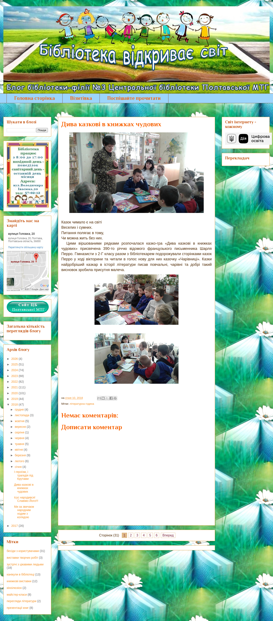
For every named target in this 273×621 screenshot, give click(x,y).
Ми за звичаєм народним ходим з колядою (24, 512)
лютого (20, 461)
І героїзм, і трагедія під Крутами (23, 475)
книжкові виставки (19, 581)
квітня (19, 449)
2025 (15, 364)
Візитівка (81, 98)
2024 (15, 370)
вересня (21, 426)
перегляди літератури (21, 601)
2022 (15, 381)
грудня (20, 409)
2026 (15, 358)
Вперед (168, 535)
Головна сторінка (34, 98)
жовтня (20, 421)
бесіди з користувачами (23, 551)
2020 (15, 393)
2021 (15, 387)
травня (20, 444)
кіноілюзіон (14, 588)
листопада (22, 415)
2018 (15, 404)
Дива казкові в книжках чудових (24, 488)
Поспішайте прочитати (134, 98)
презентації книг (18, 607)
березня (21, 455)
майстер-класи (17, 594)
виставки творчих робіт (22, 557)
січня (18, 466)
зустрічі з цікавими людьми (25, 564)
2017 (15, 525)
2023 (15, 376)
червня (20, 438)
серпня (20, 432)
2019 (15, 399)
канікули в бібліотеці (20, 574)
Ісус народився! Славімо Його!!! (26, 499)
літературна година (82, 403)
